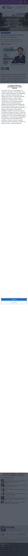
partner (12, 90)
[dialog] (14, 278)
